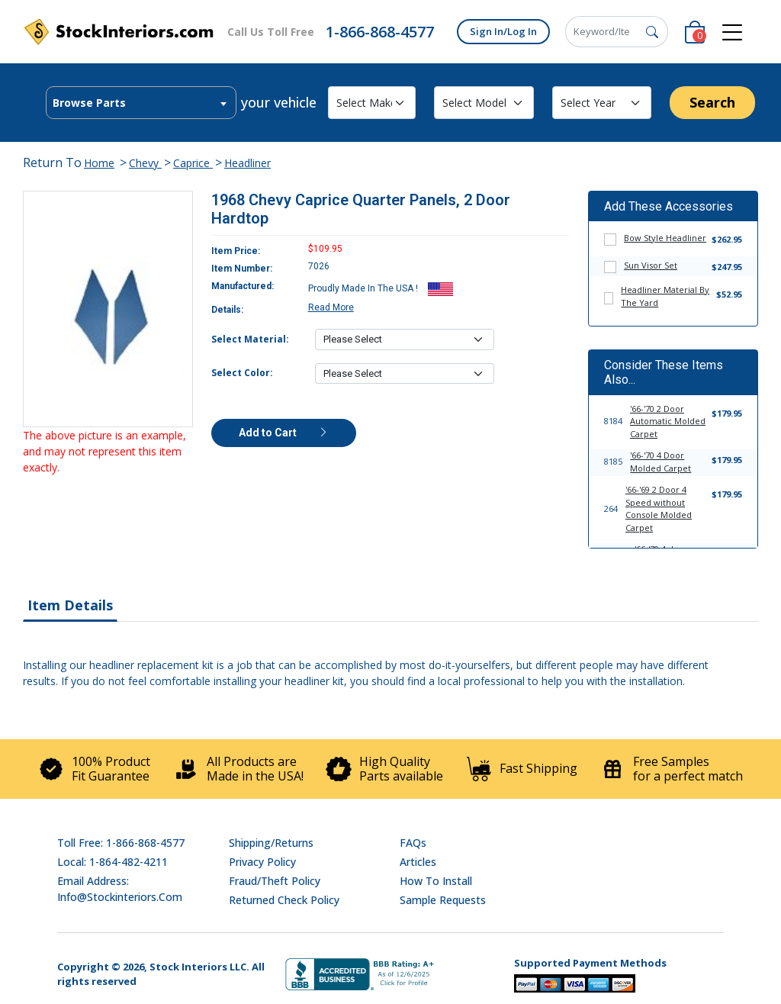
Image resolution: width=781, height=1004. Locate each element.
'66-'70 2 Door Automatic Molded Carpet (667, 421)
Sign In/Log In (503, 31)
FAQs (413, 842)
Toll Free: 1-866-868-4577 (121, 842)
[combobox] (141, 102)
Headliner (247, 163)
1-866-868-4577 (380, 31)
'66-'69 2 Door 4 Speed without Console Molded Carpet (658, 508)
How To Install (436, 881)
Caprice (193, 163)
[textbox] (141, 103)
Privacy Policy (262, 861)
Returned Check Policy (284, 900)
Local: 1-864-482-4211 (112, 861)
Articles (418, 861)
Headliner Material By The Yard (665, 296)
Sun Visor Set (650, 265)
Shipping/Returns (271, 842)
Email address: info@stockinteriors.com (119, 889)
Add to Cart (284, 432)
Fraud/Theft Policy (274, 881)
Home (99, 163)
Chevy (145, 163)
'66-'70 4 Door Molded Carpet (660, 461)
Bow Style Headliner (665, 237)
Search (712, 102)
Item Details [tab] (70, 605)
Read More (331, 307)
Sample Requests (443, 900)
